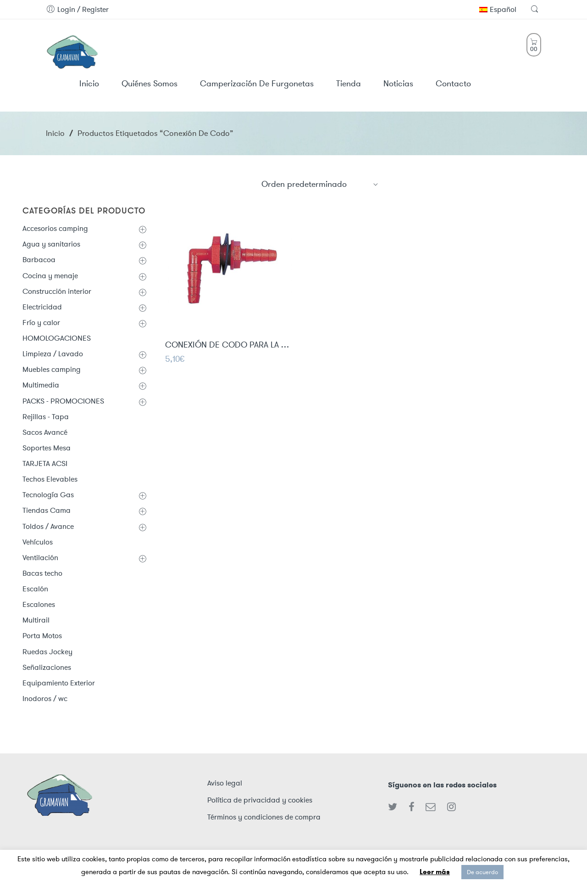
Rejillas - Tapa (45, 416)
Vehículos (37, 542)
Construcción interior (56, 291)
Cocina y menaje (50, 275)
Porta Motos (42, 635)
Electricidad (42, 307)
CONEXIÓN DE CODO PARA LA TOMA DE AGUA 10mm (228, 345)
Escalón (35, 588)
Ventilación (40, 557)
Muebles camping (51, 369)
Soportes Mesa (46, 448)
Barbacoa (38, 259)
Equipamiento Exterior (58, 683)
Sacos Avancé (44, 432)
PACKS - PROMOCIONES (63, 401)
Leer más (435, 872)
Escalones (38, 604)
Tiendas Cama (46, 510)
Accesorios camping (55, 228)
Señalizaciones (46, 667)
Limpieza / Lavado (52, 353)
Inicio (55, 133)
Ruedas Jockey (47, 651)
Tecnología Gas (48, 494)
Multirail (36, 620)
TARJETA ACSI (44, 463)
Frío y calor (41, 322)
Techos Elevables (50, 479)
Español (497, 9)
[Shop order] (320, 184)
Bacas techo (42, 573)
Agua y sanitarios (51, 244)
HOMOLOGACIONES (56, 338)
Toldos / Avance (48, 526)
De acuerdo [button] (482, 872)
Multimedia (40, 385)
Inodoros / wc (44, 698)
